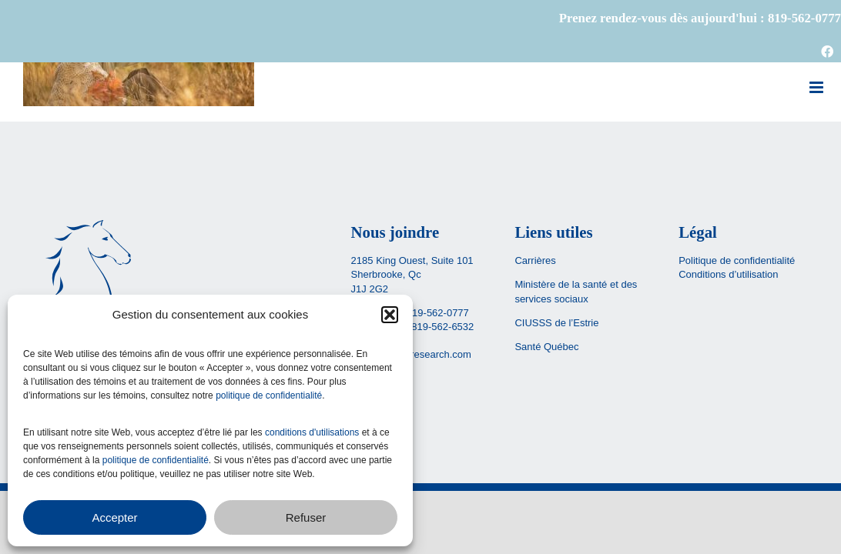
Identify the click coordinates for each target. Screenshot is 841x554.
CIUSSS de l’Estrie (556, 323)
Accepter (114, 517)
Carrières (534, 260)
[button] (389, 314)
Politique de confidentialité (736, 260)
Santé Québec (546, 346)
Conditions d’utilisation (728, 274)
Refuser (306, 517)
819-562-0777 (438, 313)
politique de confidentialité (269, 395)
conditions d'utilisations (312, 432)
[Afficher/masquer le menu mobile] (817, 87)
